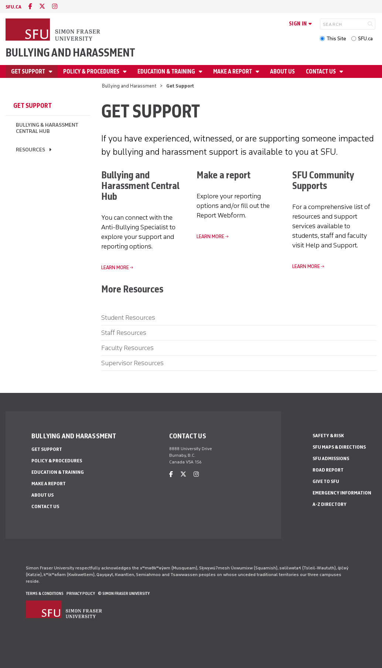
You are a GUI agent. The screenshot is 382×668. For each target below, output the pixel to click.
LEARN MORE (115, 267)
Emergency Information (342, 493)
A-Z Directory (330, 504)
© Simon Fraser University (124, 593)
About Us (282, 71)
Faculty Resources (127, 348)
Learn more (210, 236)
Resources (30, 150)
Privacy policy (80, 593)
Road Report (328, 470)
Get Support (28, 71)
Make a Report (233, 71)
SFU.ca (365, 38)
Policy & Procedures (91, 71)
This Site (336, 38)
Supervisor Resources (132, 363)
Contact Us (321, 71)
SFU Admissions (331, 458)
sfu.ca (13, 7)
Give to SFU (326, 481)
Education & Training (166, 71)
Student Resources (128, 318)
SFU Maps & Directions (339, 447)
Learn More (306, 266)
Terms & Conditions (45, 593)
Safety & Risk (328, 435)
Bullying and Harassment (70, 52)
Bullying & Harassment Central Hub (47, 128)
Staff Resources (123, 333)
